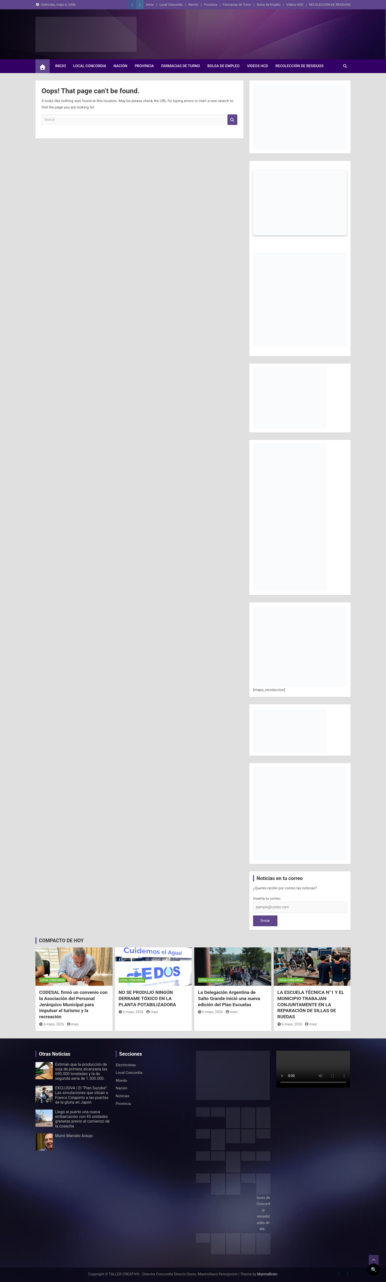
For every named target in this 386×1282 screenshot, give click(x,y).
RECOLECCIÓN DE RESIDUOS (330, 4)
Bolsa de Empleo (269, 4)
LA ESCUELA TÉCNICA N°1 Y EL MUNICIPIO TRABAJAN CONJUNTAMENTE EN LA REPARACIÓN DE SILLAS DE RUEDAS (310, 1004)
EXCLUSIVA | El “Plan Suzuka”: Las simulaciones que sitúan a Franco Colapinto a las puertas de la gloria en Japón (82, 1095)
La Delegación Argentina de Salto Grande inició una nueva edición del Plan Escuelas (229, 998)
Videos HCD (294, 4)
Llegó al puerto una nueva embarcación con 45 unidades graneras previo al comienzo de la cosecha (82, 1119)
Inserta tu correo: (267, 898)
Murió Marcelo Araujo (74, 1135)
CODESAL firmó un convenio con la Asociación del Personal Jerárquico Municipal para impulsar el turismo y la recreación (73, 1004)
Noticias (122, 1096)
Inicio (150, 4)
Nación (193, 4)
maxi (73, 1024)
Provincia (210, 4)
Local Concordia (171, 4)
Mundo (121, 1080)
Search (232, 119)
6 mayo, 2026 (51, 1024)
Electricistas (126, 1065)
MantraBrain (267, 1274)
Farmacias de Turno (237, 4)
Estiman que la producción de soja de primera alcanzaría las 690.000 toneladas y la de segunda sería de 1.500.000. (81, 1071)
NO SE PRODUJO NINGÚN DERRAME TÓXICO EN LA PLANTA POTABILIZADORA (147, 998)
